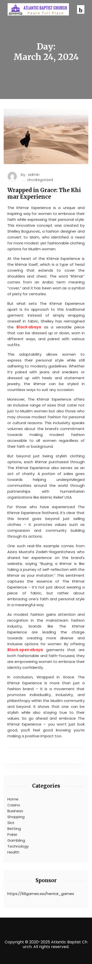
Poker (12, 834)
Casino (13, 805)
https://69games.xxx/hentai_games (40, 893)
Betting (14, 828)
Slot (10, 822)
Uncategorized (40, 180)
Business (15, 810)
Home (12, 799)
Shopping (16, 816)
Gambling (16, 840)
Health (13, 852)
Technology (18, 846)
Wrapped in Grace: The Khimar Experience (44, 193)
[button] (80, 9)
